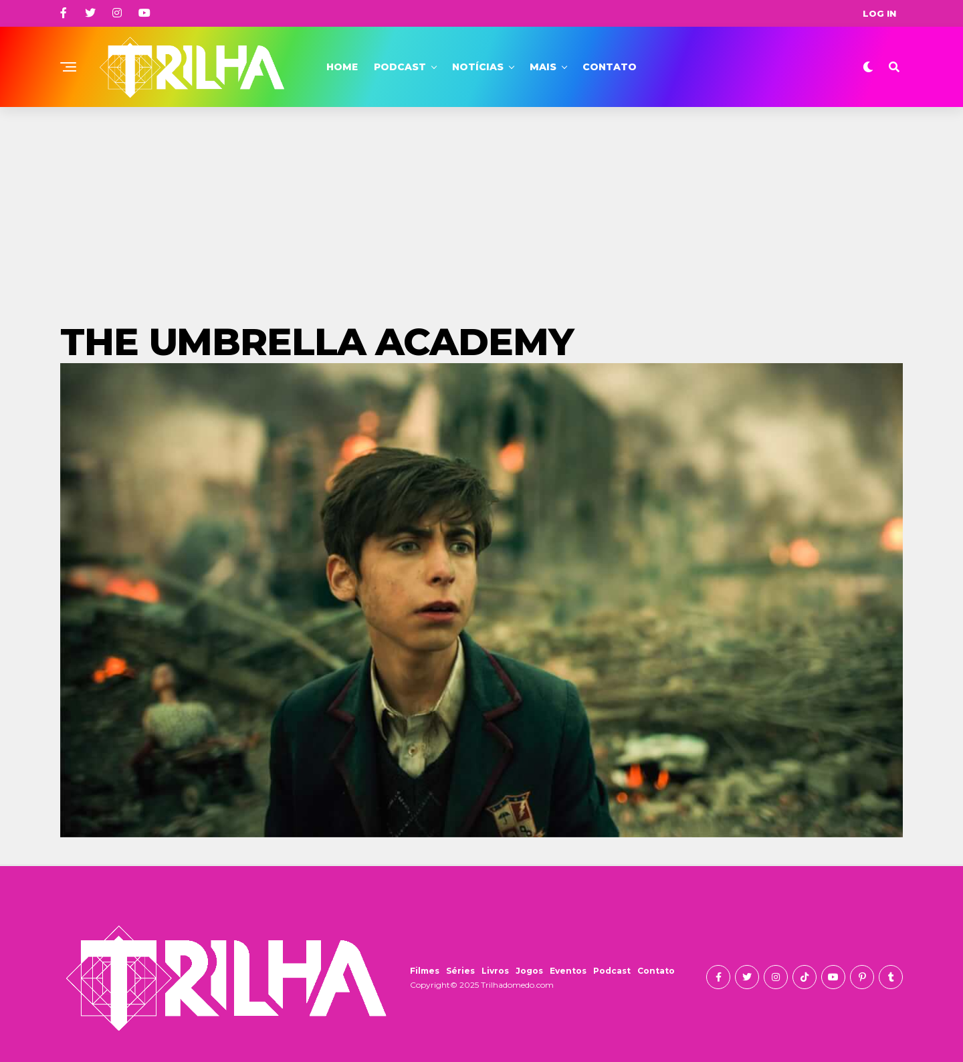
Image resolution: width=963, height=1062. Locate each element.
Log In (879, 13)
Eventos (568, 971)
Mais (543, 67)
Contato (609, 67)
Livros (495, 971)
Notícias (478, 67)
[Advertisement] (481, 207)
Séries (460, 971)
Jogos (529, 971)
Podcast (400, 67)
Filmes (424, 971)
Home (342, 67)
